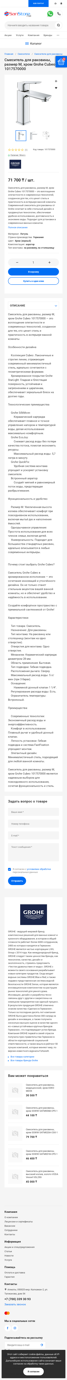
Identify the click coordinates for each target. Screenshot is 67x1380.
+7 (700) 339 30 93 (59, 13)
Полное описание (18, 227)
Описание (17, 305)
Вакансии (9, 1226)
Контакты (9, 1234)
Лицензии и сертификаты (18, 1221)
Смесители (24, 54)
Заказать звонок (15, 1304)
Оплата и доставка (14, 1272)
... (58, 34)
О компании (11, 1217)
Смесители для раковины (48, 54)
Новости (9, 1255)
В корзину (33, 271)
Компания (33, 35)
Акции (8, 35)
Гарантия (9, 1277)
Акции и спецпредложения (19, 1247)
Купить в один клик (33, 281)
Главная (8, 54)
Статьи (8, 1251)
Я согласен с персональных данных (32, 870)
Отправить (17, 881)
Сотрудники (11, 1230)
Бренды (48, 35)
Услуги (20, 35)
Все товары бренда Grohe (24, 1060)
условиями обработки (39, 869)
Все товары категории (22, 1056)
